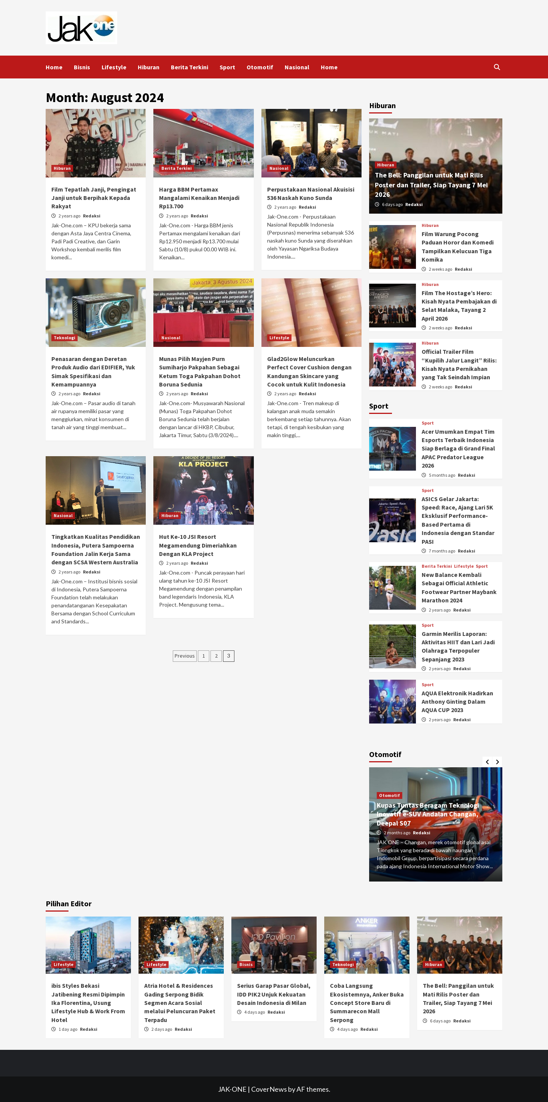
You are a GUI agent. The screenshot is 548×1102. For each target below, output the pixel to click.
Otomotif (260, 67)
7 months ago (442, 551)
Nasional (297, 67)
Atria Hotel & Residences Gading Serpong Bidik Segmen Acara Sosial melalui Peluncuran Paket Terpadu (179, 1003)
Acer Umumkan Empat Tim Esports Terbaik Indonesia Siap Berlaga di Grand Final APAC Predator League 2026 (458, 449)
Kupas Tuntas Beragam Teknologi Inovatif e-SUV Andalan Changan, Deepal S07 (428, 814)
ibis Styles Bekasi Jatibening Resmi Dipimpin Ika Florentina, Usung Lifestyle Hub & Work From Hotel (88, 1003)
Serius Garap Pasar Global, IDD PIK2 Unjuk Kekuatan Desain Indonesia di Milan (274, 994)
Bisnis (82, 67)
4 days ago (255, 1012)
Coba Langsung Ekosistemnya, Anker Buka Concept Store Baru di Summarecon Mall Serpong (367, 1003)
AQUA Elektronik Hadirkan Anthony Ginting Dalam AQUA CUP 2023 (457, 701)
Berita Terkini (189, 67)
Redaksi (91, 216)
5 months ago (442, 475)
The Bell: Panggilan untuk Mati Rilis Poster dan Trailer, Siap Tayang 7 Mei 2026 (431, 184)
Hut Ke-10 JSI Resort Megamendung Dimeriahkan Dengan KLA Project (198, 545)
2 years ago (70, 216)
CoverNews (269, 1089)
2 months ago (397, 832)
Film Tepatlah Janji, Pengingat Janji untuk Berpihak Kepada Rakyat (93, 197)
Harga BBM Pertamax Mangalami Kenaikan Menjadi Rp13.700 (199, 197)
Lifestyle (114, 67)
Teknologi (64, 337)
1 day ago (68, 1029)
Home (54, 67)
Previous (185, 655)
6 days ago (392, 204)
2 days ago (162, 1029)
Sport (227, 67)
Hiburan (148, 67)
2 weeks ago (441, 269)
